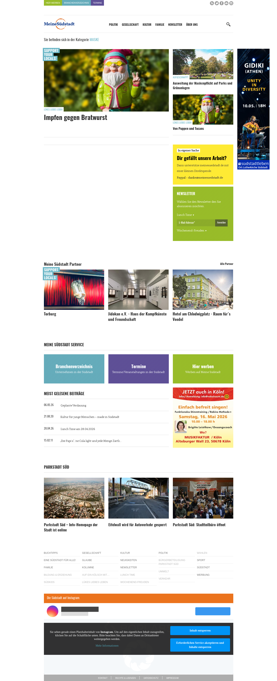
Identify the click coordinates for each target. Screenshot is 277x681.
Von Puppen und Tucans (188, 128)
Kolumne (88, 567)
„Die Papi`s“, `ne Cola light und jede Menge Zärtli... (90, 441)
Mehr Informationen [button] (106, 645)
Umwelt (164, 571)
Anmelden (221, 222)
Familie (159, 25)
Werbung (203, 575)
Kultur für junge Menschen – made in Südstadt (89, 417)
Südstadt (203, 567)
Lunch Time (184, 215)
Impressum (172, 678)
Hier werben (53, 3)
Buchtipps (51, 553)
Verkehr (164, 578)
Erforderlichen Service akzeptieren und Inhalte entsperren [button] (200, 645)
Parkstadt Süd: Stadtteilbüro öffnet (199, 525)
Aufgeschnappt (180, 77)
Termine (97, 3)
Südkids (49, 582)
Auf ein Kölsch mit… (96, 575)
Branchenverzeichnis (76, 3)
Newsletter (175, 25)
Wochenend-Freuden (190, 230)
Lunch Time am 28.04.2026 (78, 429)
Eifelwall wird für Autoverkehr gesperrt (137, 525)
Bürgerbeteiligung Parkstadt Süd (172, 562)
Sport (201, 560)
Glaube (87, 560)
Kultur (147, 25)
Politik (113, 25)
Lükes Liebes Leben (53, 110)
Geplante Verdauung (73, 405)
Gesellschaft (130, 25)
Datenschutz (151, 678)
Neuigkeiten (128, 560)
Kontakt (102, 678)
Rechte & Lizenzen (125, 678)
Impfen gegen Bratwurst (75, 118)
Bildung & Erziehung (58, 575)
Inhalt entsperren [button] (200, 630)
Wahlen (202, 553)
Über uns (192, 25)
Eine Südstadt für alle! (60, 560)
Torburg (50, 314)
